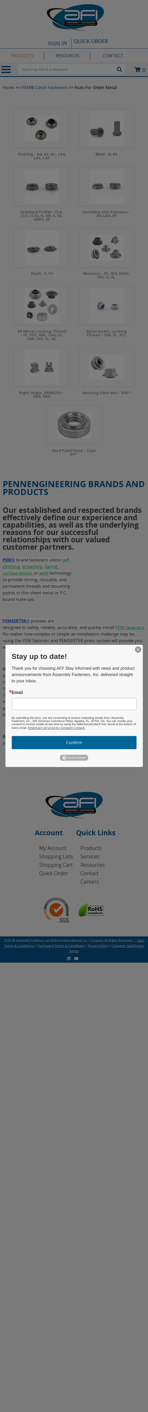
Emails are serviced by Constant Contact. (56, 728)
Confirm (74, 742)
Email (17, 692)
